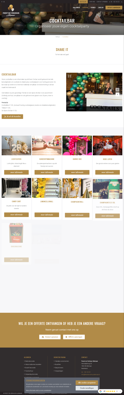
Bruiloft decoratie (30, 367)
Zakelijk (100, 8)
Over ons (92, 2)
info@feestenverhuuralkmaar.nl (90, 374)
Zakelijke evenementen (62, 361)
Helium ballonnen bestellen (33, 364)
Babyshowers (59, 367)
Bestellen (83, 2)
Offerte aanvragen (114, 8)
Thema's (93, 8)
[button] (117, 90)
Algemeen (27, 357)
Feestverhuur (29, 371)
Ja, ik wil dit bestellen (12, 116)
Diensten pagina (60, 357)
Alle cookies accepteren (86, 383)
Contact (84, 357)
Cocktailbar (65, 37)
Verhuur (85, 8)
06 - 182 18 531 (114, 2)
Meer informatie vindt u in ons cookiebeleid (38, 390)
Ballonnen (76, 8)
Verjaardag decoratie (31, 374)
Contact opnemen (102, 2)
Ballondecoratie (30, 361)
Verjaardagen (59, 371)
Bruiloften (58, 364)
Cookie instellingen (87, 388)
